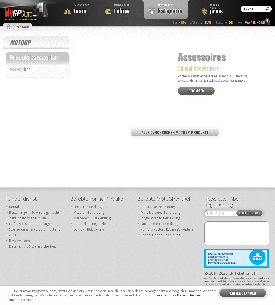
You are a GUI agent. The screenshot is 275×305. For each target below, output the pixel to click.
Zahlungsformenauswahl (28, 218)
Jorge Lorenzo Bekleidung (160, 218)
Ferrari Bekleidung (88, 207)
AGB (12, 235)
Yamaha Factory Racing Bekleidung (167, 229)
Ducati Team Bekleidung (159, 224)
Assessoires (20, 70)
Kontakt (15, 207)
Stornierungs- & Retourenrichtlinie (34, 229)
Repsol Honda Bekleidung (160, 235)
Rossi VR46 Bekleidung (158, 207)
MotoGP (23, 26)
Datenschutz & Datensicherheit (32, 246)
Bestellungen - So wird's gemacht (34, 212)
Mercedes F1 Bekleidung (92, 218)
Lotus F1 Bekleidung (89, 229)
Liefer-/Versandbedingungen (31, 224)
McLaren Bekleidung (89, 212)
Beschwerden (19, 240)
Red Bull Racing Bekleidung (94, 224)
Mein (251, 22)
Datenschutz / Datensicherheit (178, 295)
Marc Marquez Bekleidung (160, 212)
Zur (179, 22)
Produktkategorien (34, 57)
